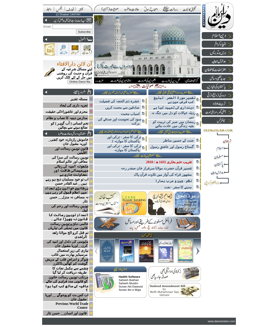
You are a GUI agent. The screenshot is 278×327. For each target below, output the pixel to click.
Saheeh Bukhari (129, 280)
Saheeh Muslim (128, 283)
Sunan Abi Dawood (131, 286)
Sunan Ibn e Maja (130, 289)
